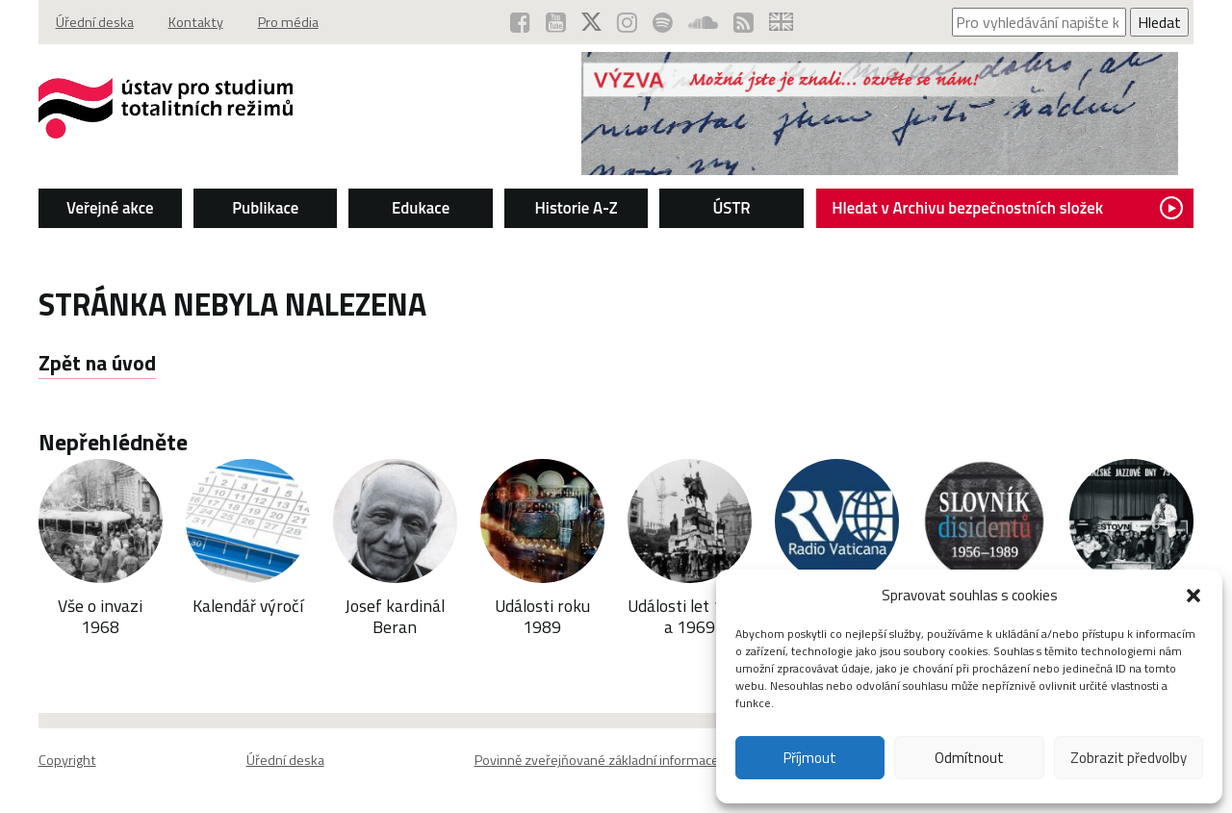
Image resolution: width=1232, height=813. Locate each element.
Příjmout (809, 758)
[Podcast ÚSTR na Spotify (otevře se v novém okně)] (662, 22)
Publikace (265, 207)
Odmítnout (969, 758)
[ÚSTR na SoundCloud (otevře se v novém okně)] (703, 22)
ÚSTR (731, 207)
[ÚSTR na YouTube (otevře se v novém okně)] (556, 22)
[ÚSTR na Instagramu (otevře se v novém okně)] (627, 22)
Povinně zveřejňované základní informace (597, 760)
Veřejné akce (110, 207)
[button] (1193, 595)
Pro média (288, 22)
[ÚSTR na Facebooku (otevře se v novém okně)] (520, 22)
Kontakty (195, 22)
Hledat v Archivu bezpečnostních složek (1007, 207)
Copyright (67, 760)
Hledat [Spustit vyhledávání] (1159, 22)
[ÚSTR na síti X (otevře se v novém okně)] (591, 22)
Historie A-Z (576, 207)
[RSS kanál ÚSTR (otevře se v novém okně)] (743, 22)
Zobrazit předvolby (1128, 758)
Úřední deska (95, 22)
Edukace (420, 207)
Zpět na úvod (97, 362)
